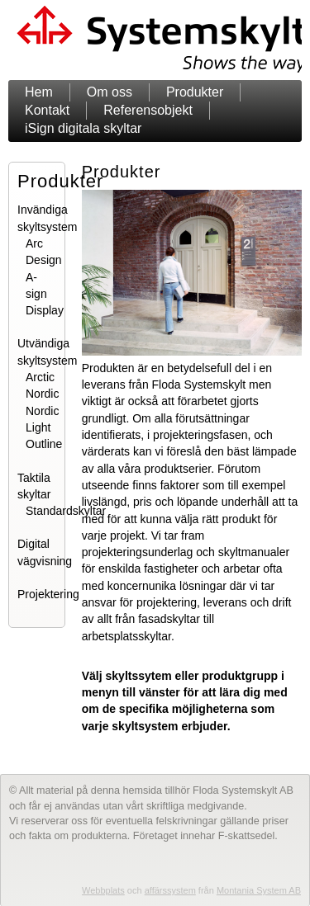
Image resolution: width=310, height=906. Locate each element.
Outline (44, 444)
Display (45, 310)
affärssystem (170, 890)
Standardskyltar (66, 510)
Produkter (194, 92)
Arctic (40, 377)
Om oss (109, 92)
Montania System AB (259, 890)
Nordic (42, 393)
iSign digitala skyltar (83, 128)
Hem (39, 92)
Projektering (48, 594)
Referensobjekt (148, 110)
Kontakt (47, 110)
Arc (34, 243)
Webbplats (103, 890)
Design (44, 260)
